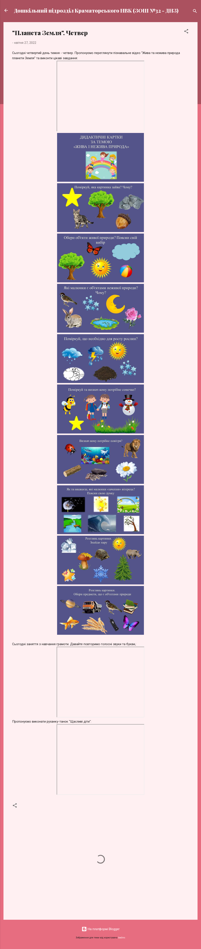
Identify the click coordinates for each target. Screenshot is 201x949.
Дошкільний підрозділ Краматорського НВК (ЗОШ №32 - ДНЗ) (96, 10)
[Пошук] (195, 11)
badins (121, 937)
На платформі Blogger (101, 929)
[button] (186, 32)
